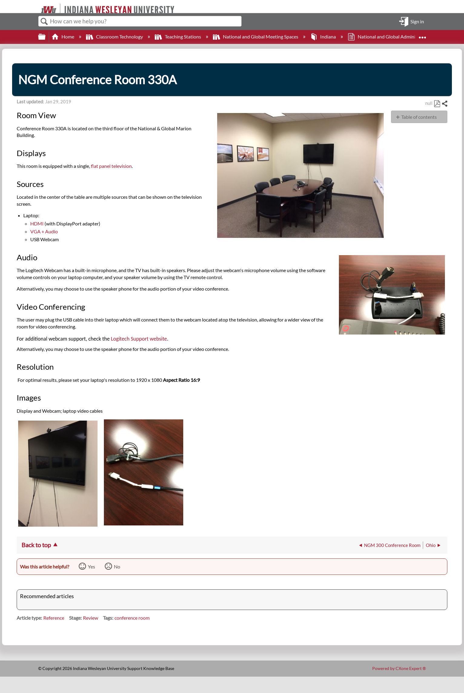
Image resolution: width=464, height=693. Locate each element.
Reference (53, 618)
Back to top (36, 544)
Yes (91, 566)
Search (44, 21)
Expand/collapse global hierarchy (45, 36)
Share (444, 104)
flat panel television (111, 166)
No (117, 566)
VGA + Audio (44, 231)
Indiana (323, 36)
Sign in (417, 21)
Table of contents (419, 117)
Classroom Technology (115, 36)
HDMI (37, 223)
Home (63, 36)
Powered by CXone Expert (399, 668)
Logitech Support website (139, 338)
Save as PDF (437, 104)
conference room (132, 618)
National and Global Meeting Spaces (256, 36)
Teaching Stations (178, 36)
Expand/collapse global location (422, 34)
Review (90, 618)
